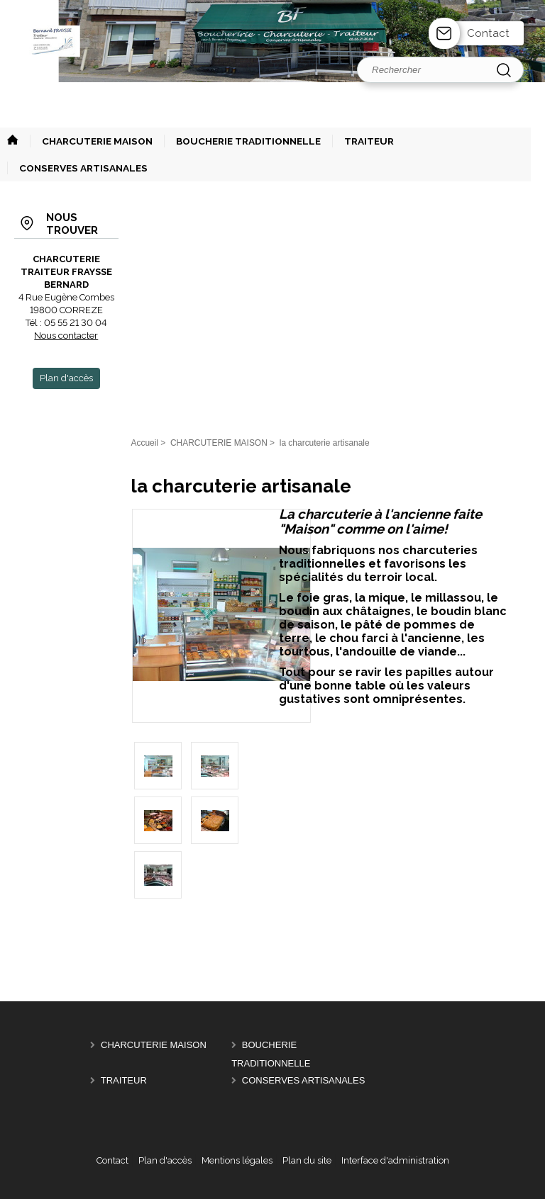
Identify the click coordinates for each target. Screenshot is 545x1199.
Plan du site (306, 1160)
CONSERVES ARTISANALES (303, 1080)
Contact (488, 33)
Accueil (144, 443)
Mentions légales (237, 1160)
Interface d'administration (395, 1160)
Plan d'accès (165, 1160)
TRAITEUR (124, 1080)
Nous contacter (66, 335)
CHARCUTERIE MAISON (154, 1045)
